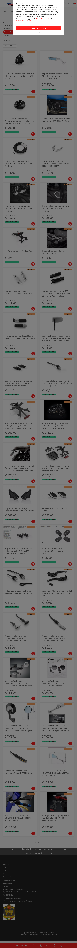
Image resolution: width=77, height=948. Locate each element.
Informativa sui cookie (43, 19)
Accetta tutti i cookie (38, 28)
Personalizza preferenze (38, 32)
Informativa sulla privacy (23, 20)
